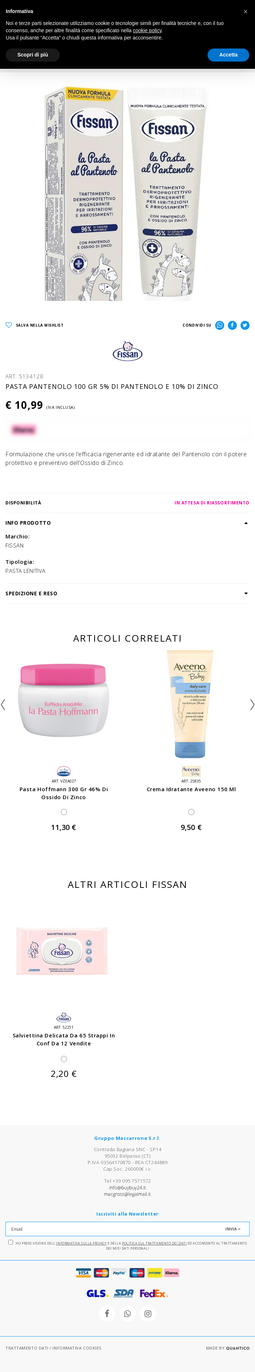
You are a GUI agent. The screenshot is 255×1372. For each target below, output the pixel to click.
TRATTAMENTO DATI (27, 1348)
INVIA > (233, 1229)
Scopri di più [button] (32, 55)
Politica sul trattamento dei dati (154, 1243)
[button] (245, 11)
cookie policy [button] (147, 30)
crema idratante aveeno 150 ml (191, 789)
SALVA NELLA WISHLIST (34, 325)
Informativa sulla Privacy (81, 1243)
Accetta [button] (228, 55)
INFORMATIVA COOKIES (77, 1348)
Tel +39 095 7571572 (127, 1181)
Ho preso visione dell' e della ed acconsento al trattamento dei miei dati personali (127, 1245)
